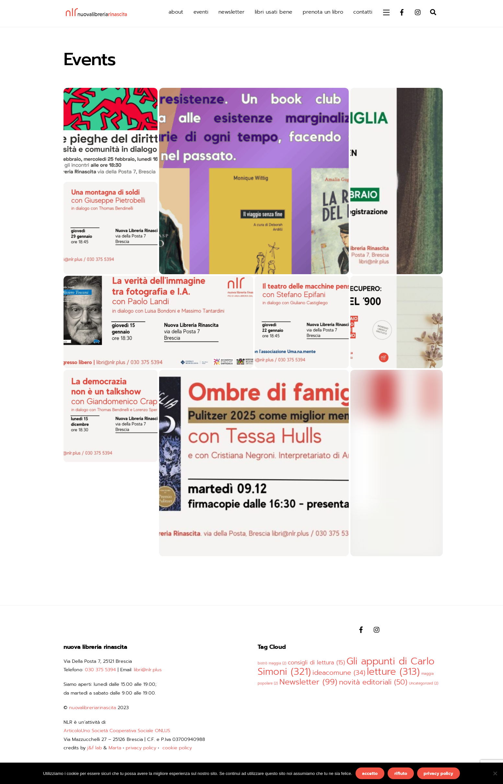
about (176, 12)
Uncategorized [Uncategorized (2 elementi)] (423, 683)
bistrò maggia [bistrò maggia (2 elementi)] (272, 663)
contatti (362, 12)
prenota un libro (323, 12)
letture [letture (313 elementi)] (393, 671)
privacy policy (141, 747)
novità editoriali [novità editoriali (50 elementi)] (373, 682)
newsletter (231, 12)
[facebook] (401, 12)
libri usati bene (273, 12)
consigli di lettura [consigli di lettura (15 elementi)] (316, 662)
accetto (370, 773)
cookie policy (177, 747)
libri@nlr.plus (148, 669)
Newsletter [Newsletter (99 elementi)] (308, 682)
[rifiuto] (495, 773)
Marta (115, 747)
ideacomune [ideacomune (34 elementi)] (338, 673)
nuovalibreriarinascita (92, 707)
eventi (200, 12)
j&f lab (94, 747)
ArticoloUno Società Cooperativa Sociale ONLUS (117, 730)
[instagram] (418, 12)
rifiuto (400, 773)
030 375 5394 (100, 669)
